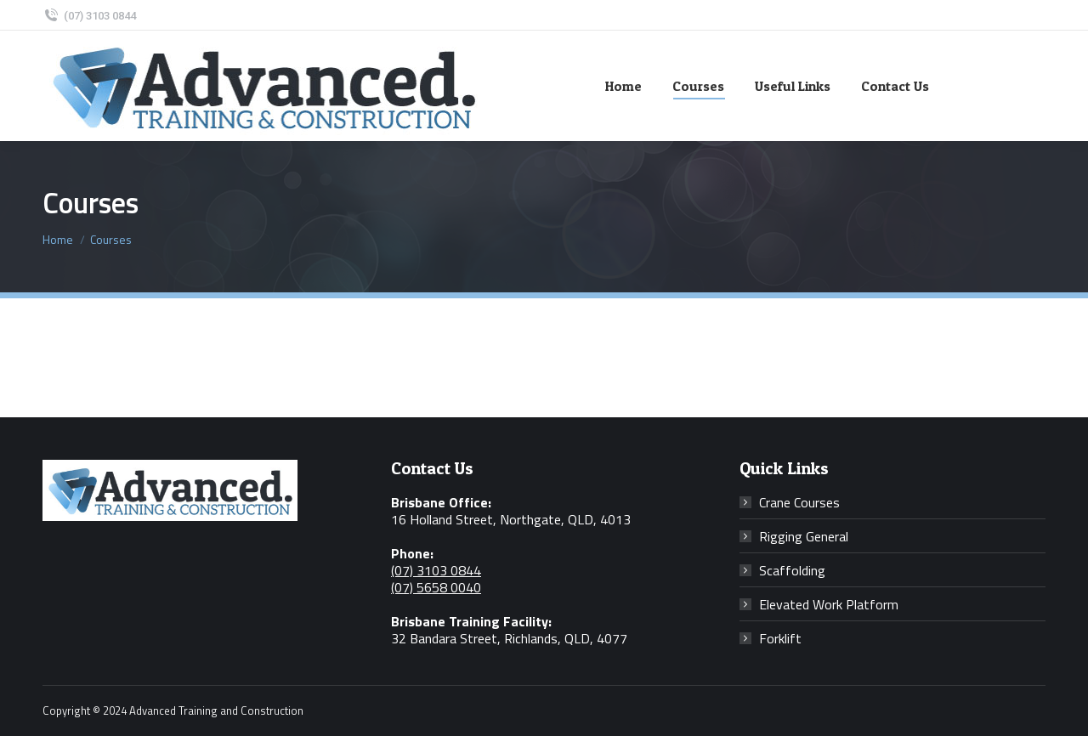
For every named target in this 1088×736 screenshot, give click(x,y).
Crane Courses (799, 502)
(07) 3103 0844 (89, 16)
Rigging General (803, 536)
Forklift (780, 638)
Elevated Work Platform (828, 604)
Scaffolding (792, 570)
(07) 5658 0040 (436, 587)
